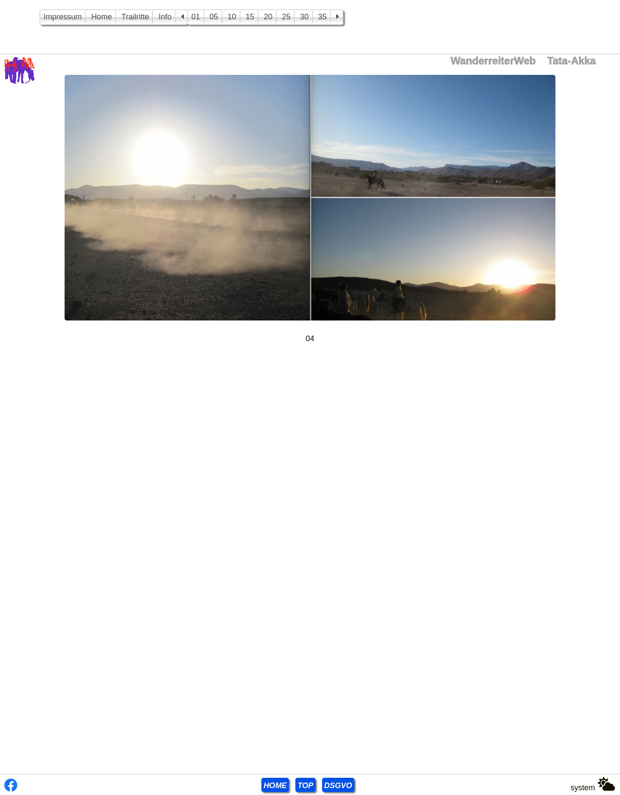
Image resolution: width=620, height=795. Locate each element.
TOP (305, 785)
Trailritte (135, 16)
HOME (275, 785)
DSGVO (338, 785)
